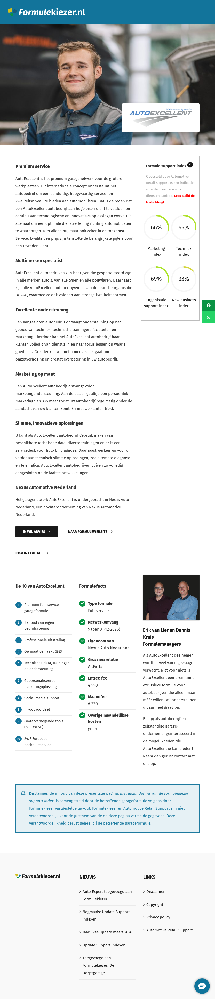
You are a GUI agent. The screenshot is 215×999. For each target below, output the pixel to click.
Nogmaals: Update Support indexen (106, 915)
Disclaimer (155, 891)
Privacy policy (158, 917)
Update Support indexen (104, 945)
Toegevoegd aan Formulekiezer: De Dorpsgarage (98, 965)
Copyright (154, 904)
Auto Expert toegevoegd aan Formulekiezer (107, 895)
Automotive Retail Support (169, 930)
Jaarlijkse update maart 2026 (107, 932)
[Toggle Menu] (203, 12)
